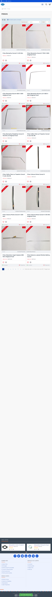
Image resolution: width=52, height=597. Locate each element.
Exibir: (43, 22)
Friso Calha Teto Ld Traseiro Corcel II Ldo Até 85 (38, 134)
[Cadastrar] (8, 1)
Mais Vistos (4, 540)
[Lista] (4, 20)
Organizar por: (24, 22)
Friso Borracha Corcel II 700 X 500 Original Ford (38, 54)
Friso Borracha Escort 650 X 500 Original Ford (13, 94)
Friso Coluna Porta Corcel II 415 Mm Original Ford (38, 215)
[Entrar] (2, 1)
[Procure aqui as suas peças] (46, 4)
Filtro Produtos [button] (26, 594)
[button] (3, 60)
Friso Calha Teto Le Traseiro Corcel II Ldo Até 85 (14, 175)
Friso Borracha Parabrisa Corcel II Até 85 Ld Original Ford (13, 134)
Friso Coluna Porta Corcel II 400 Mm (13, 215)
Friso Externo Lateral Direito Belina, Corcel (38, 255)
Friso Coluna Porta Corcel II (36, 174)
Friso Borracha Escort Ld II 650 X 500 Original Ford (37, 94)
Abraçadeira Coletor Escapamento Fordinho (17, 545)
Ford (3, 50)
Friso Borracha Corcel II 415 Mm (13, 53)
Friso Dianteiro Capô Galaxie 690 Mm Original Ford (13, 255)
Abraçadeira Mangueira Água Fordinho (42, 545)
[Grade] (2, 19)
